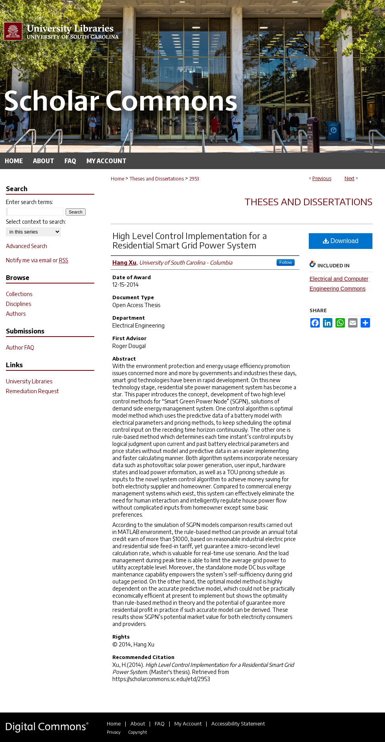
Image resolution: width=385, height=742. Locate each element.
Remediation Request (32, 391)
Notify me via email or (37, 260)
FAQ (160, 723)
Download (341, 241)
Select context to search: (36, 221)
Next (349, 178)
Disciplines (18, 303)
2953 (194, 179)
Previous (321, 178)
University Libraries (29, 381)
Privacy (114, 732)
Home (117, 179)
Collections (19, 294)
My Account (188, 723)
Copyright (137, 732)
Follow (285, 262)
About (137, 723)
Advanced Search (26, 246)
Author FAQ (20, 347)
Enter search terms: (29, 202)
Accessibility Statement (238, 723)
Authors (16, 313)
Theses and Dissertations (157, 179)
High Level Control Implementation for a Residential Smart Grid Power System (189, 240)
